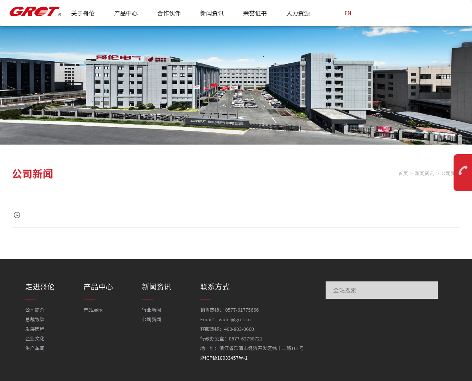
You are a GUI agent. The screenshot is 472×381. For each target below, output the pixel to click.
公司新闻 (151, 319)
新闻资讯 (212, 12)
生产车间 (34, 347)
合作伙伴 (169, 12)
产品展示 (93, 309)
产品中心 (126, 12)
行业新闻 (151, 309)
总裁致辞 (34, 319)
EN (347, 13)
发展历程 (34, 328)
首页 (403, 173)
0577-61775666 (242, 309)
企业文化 (34, 338)
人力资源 (298, 12)
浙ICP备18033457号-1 (224, 357)
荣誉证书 (255, 12)
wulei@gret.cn (235, 319)
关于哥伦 (83, 12)
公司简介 (34, 309)
